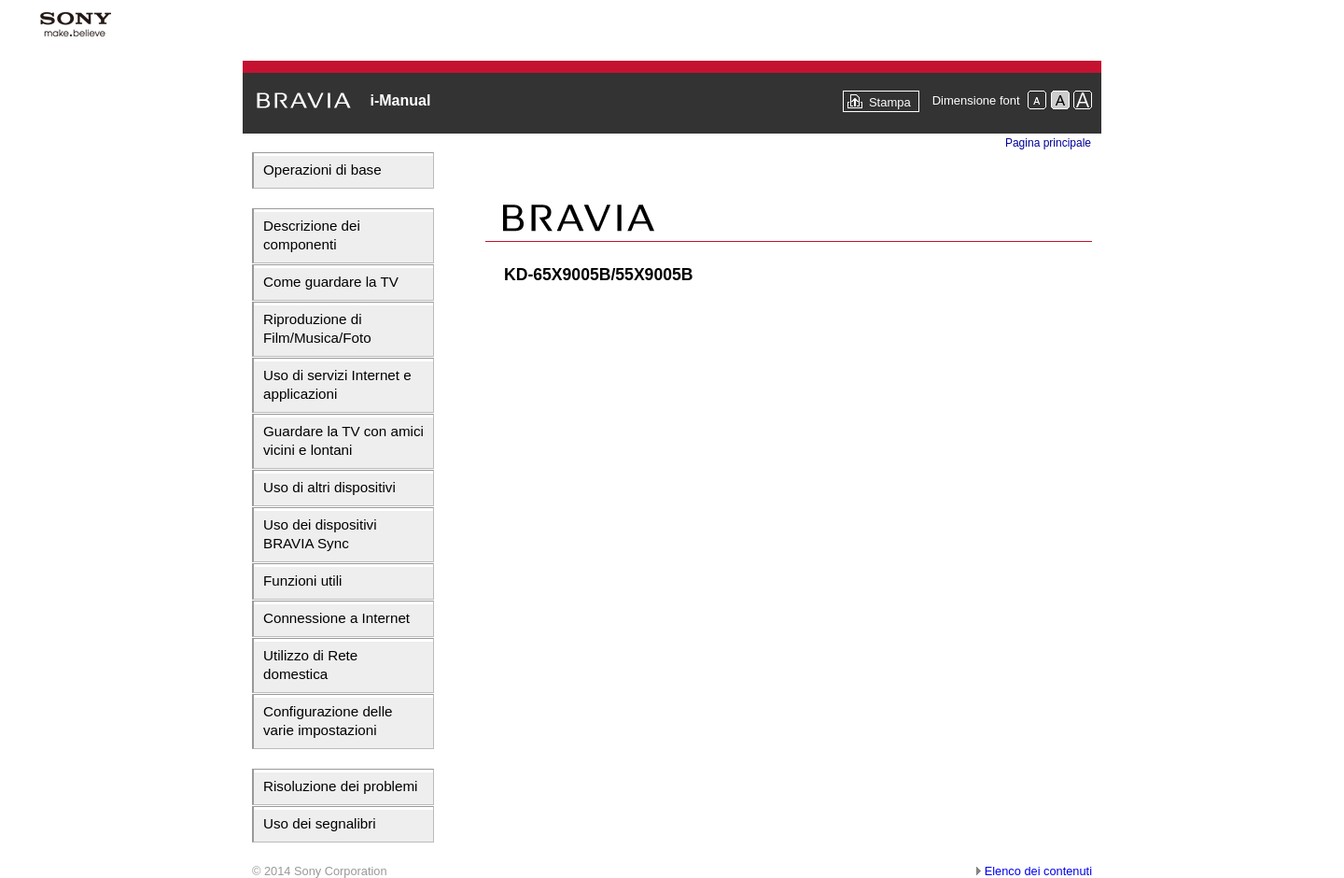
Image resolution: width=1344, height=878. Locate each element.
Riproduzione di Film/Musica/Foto (317, 328)
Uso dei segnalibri (319, 823)
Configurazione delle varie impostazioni (327, 720)
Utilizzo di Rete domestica (310, 664)
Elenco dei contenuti (1038, 871)
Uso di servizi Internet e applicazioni (337, 384)
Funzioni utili (302, 580)
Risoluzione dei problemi (340, 786)
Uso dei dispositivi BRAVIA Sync (320, 534)
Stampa (890, 102)
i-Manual (400, 100)
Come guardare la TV (331, 282)
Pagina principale (1048, 142)
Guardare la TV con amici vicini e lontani (343, 440)
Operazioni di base (322, 169)
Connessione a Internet (336, 618)
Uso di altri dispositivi (329, 487)
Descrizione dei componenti (311, 235)
